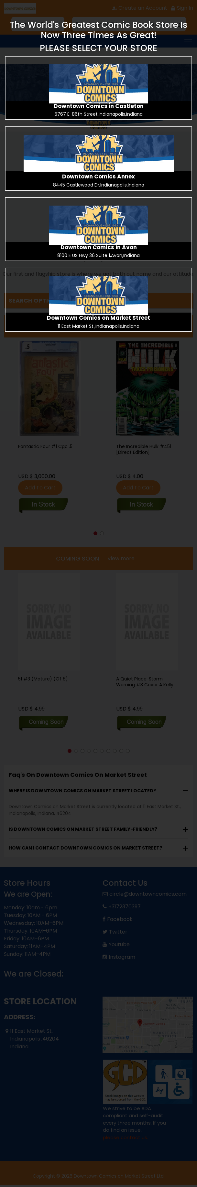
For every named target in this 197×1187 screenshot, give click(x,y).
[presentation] (98, 83)
